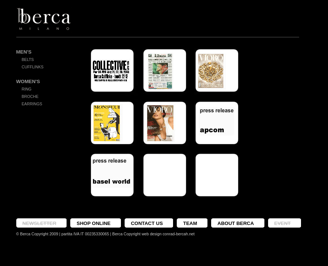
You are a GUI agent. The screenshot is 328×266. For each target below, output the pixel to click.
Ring (27, 89)
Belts (28, 59)
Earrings (32, 104)
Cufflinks (33, 67)
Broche (30, 96)
